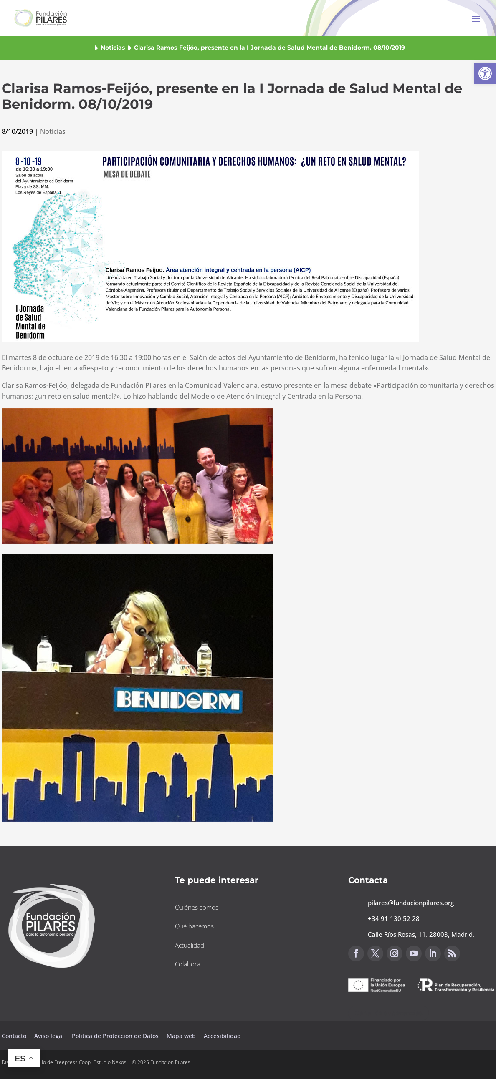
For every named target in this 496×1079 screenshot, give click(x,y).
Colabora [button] (187, 964)
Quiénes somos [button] (196, 907)
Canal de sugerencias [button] (389, 1013)
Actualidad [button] (189, 945)
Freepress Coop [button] (72, 1062)
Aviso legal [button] (50, 1036)
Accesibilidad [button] (222, 1036)
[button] (485, 73)
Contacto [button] (15, 1036)
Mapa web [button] (181, 1036)
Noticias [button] (113, 47)
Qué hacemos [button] (194, 926)
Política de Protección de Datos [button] (116, 1036)
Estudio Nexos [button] (110, 1062)
